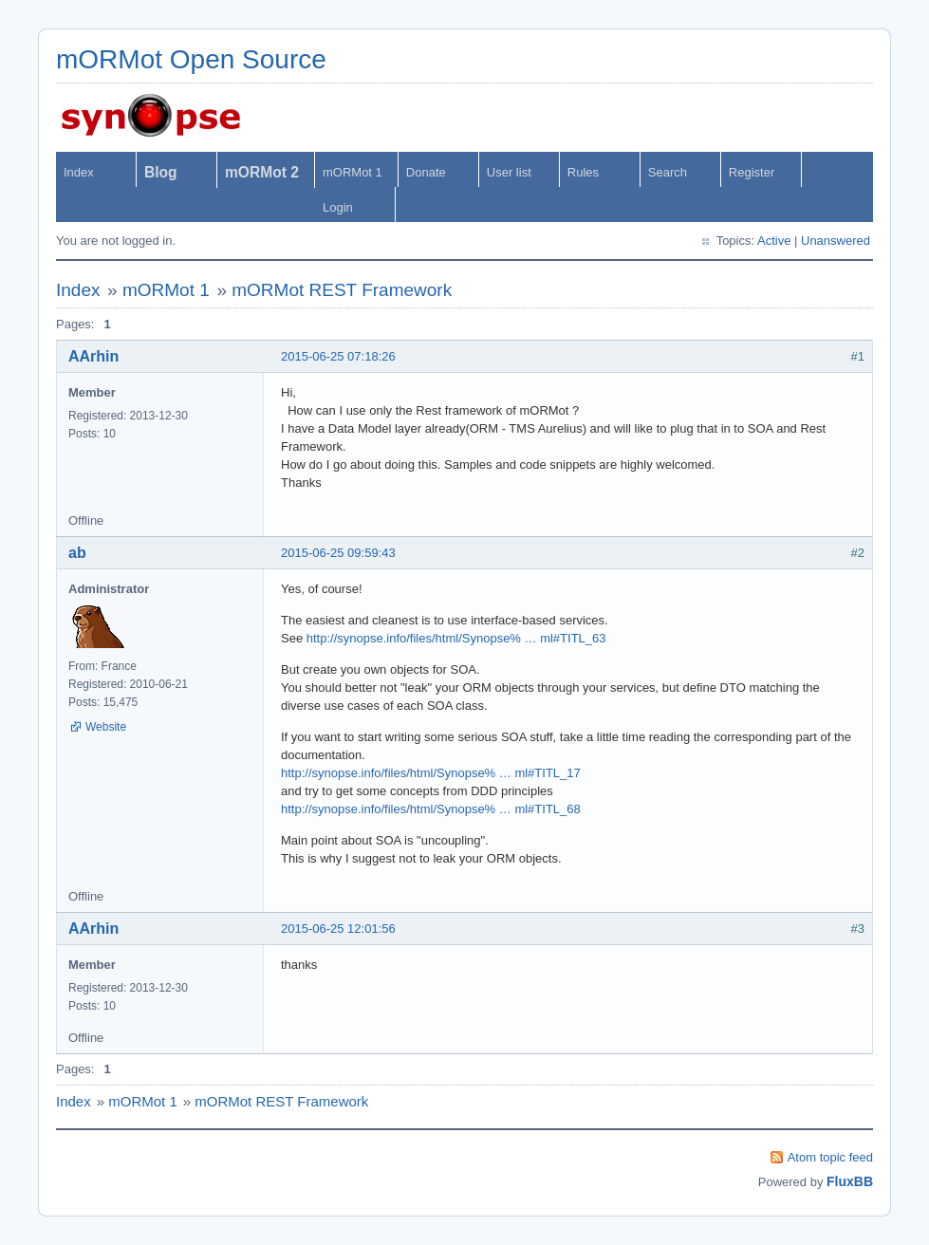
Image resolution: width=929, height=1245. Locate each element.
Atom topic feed (830, 1157)
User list (509, 172)
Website (105, 727)
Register (751, 172)
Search (667, 172)
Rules (583, 172)
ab (77, 553)
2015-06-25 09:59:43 (338, 553)
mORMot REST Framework (342, 290)
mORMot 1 (352, 172)
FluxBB (850, 1181)
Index (79, 172)
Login (338, 207)
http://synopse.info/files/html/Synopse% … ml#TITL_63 (456, 638)
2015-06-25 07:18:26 (338, 356)
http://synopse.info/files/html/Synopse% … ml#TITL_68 (431, 809)
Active (773, 240)
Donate (426, 172)
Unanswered (835, 240)
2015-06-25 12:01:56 (338, 928)
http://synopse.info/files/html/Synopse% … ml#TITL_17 (431, 773)
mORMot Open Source (191, 59)
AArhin (93, 356)
